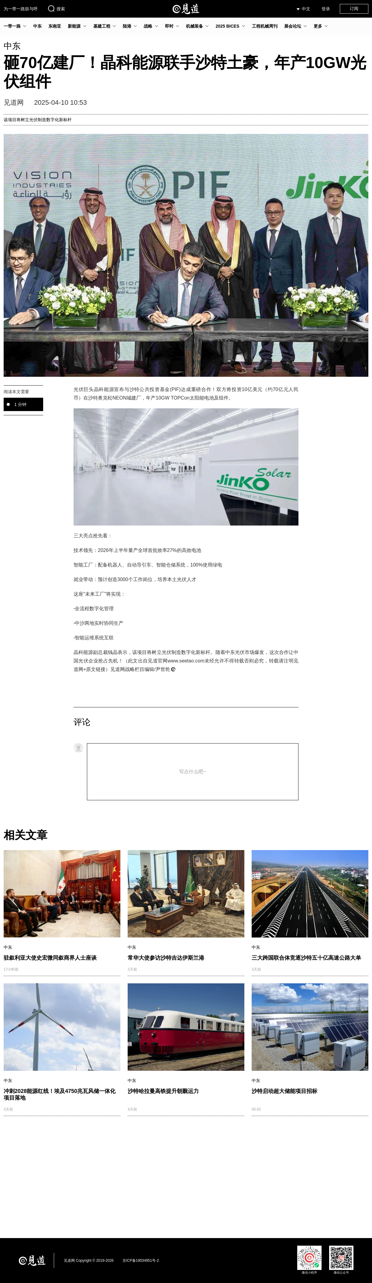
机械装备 (194, 26)
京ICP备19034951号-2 (140, 1260)
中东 (37, 26)
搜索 (56, 8)
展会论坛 (292, 26)
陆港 (127, 26)
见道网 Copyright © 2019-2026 (89, 1260)
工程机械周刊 (264, 26)
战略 (148, 26)
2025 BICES (227, 26)
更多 (318, 26)
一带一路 (12, 26)
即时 (169, 26)
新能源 (74, 26)
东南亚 (54, 26)
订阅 (354, 8)
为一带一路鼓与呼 (21, 8)
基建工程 (101, 26)
